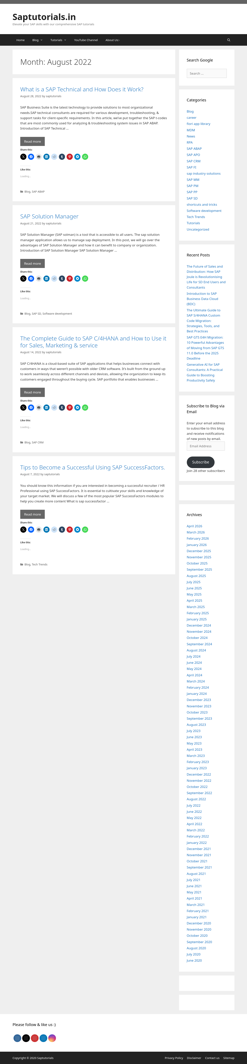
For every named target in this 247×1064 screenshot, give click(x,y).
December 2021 (199, 849)
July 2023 (194, 731)
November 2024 (199, 631)
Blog (27, 191)
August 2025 (196, 576)
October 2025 (197, 563)
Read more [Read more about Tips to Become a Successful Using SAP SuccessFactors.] (32, 514)
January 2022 (197, 842)
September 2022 (199, 793)
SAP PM (193, 186)
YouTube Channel (86, 40)
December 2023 (199, 700)
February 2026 (198, 538)
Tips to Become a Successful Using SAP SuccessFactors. (92, 467)
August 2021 (196, 873)
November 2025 (199, 557)
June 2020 (194, 960)
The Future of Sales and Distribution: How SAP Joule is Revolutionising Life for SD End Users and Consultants (206, 277)
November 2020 (199, 929)
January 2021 (197, 917)
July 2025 (194, 582)
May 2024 (194, 668)
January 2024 (197, 693)
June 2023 (194, 737)
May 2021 (194, 892)
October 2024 (197, 637)
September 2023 (199, 718)
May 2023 (194, 743)
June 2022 (194, 811)
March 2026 (196, 532)
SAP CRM (38, 442)
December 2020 (199, 923)
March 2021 (196, 904)
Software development (57, 313)
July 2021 (194, 880)
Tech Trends (39, 564)
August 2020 (196, 948)
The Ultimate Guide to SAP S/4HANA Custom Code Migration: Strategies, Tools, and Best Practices (204, 320)
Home (20, 40)
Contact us (212, 1058)
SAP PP (192, 192)
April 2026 (194, 526)
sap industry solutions (204, 173)
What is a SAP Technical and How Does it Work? (81, 89)
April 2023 (194, 749)
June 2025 (194, 588)
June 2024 (194, 662)
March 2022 (196, 830)
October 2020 (197, 935)
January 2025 (197, 619)
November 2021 (199, 855)
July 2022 (194, 805)
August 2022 (196, 799)
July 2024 (194, 656)
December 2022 (199, 774)
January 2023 (197, 768)
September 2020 (199, 942)
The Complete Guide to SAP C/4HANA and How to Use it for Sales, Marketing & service (93, 341)
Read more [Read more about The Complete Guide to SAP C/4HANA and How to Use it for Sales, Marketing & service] (32, 392)
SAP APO (193, 154)
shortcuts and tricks (202, 204)
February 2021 (198, 911)
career (192, 117)
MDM (191, 130)
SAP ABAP (38, 191)
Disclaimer (194, 1058)
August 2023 (196, 724)
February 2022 (198, 836)
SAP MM (193, 179)
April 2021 (194, 898)
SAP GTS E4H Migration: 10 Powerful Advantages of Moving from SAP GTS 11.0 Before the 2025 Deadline (205, 348)
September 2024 (199, 644)
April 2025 (194, 600)
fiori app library (198, 123)
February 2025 (198, 613)
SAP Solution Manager (49, 216)
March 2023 (196, 755)
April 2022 (194, 824)
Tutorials (193, 223)
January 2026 (197, 545)
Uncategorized (198, 229)
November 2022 (199, 780)
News (191, 136)
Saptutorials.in (44, 17)
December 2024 (199, 625)
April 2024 (194, 675)
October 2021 (197, 861)
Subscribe (200, 462)
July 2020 (194, 954)
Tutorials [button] (60, 40)
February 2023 (198, 762)
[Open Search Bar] (228, 40)
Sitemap (228, 1058)
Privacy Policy (174, 1058)
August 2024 (196, 650)
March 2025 (196, 607)
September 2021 (199, 867)
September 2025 (199, 569)
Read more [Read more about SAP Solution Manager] (32, 263)
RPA (190, 142)
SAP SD (36, 313)
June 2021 (194, 886)
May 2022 (194, 817)
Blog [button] (39, 40)
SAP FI (191, 167)
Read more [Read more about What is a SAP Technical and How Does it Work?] (32, 141)
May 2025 (194, 594)
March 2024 (196, 681)
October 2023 (197, 712)
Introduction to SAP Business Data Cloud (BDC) (202, 298)
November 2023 (199, 706)
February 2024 (198, 687)
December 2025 (199, 551)
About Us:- (113, 40)
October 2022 (197, 786)
